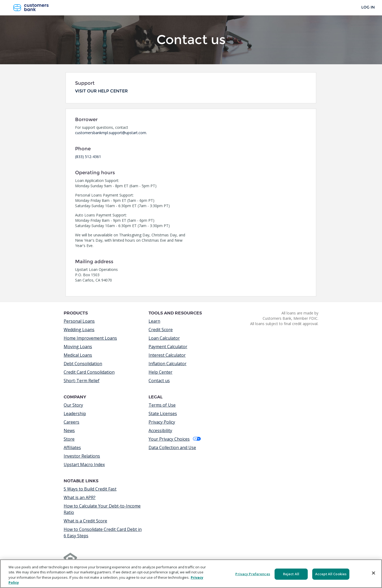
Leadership (75, 413)
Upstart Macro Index (84, 464)
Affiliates (72, 447)
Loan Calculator (164, 338)
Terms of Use (162, 405)
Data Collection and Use (172, 447)
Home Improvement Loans (90, 338)
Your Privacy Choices (175, 439)
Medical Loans (78, 355)
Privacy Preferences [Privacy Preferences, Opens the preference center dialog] (252, 574)
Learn (154, 321)
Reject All (291, 574)
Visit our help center (101, 90)
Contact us (159, 381)
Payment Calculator (168, 347)
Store (69, 439)
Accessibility (160, 430)
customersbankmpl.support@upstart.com (110, 132)
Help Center (160, 372)
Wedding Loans (79, 330)
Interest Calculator (167, 355)
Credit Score (161, 330)
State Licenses (163, 413)
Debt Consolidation (83, 364)
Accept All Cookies (330, 574)
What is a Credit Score (85, 521)
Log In (368, 7)
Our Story (73, 405)
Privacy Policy (162, 422)
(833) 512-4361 (88, 156)
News (69, 430)
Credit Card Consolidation (89, 372)
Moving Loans (78, 347)
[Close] (373, 573)
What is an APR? (80, 497)
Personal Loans (79, 321)
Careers (71, 422)
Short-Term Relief (81, 381)
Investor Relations (82, 456)
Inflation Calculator (167, 364)
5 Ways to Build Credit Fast (90, 489)
